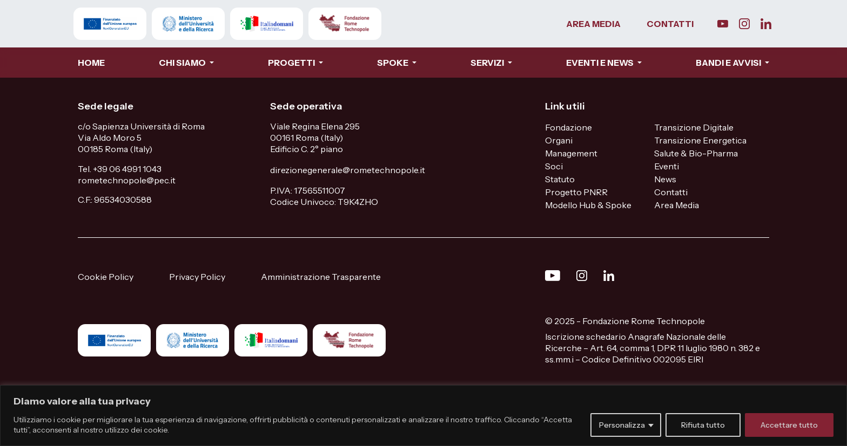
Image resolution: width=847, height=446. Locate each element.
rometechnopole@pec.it (127, 180)
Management (571, 153)
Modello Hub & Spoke (588, 205)
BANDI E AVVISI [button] (729, 62)
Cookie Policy (105, 276)
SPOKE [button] (393, 62)
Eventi (666, 166)
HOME (91, 62)
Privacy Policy (197, 276)
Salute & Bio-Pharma (696, 153)
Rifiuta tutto (703, 425)
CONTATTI (670, 23)
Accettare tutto (789, 425)
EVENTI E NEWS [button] (600, 62)
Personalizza (622, 425)
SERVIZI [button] (488, 62)
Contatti (671, 192)
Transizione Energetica (700, 140)
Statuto (560, 179)
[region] (423, 415)
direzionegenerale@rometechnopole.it (347, 169)
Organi (559, 140)
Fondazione (568, 127)
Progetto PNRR (576, 192)
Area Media (676, 205)
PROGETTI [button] (292, 62)
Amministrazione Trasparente (321, 276)
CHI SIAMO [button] (183, 62)
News (665, 179)
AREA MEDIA (593, 23)
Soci (554, 166)
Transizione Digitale (694, 127)
